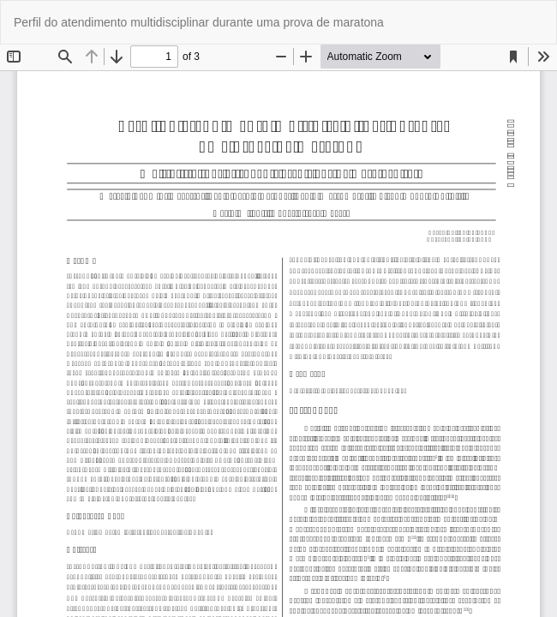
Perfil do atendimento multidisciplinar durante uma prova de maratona (199, 22)
